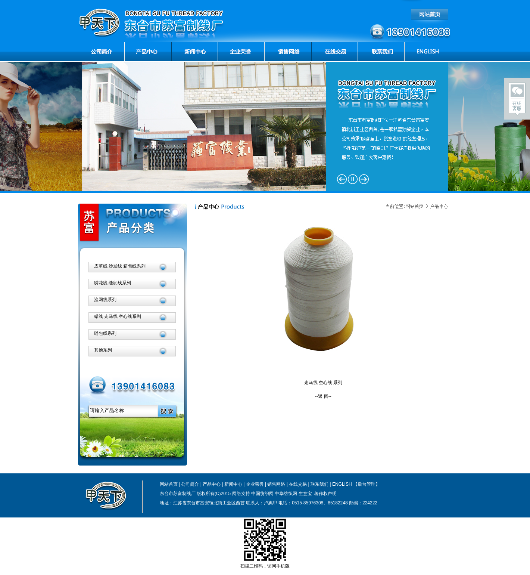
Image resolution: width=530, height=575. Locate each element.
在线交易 (298, 484)
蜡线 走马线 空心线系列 (117, 316)
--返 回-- (323, 396)
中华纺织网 (286, 493)
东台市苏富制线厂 (178, 493)
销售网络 (276, 484)
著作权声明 (325, 493)
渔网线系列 (105, 299)
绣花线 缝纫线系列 (112, 282)
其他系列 (103, 350)
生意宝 (305, 493)
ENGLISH (342, 484)
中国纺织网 (262, 493)
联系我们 (319, 484)
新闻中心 (233, 484)
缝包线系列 (105, 333)
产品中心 (212, 484)
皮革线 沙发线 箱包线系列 (120, 266)
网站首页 (169, 484)
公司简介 (190, 484)
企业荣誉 (255, 484)
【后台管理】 (366, 484)
